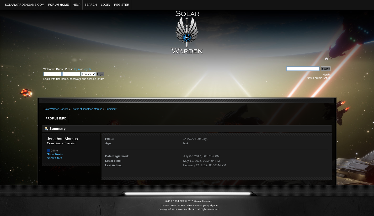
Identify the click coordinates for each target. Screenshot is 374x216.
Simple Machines (203, 201)
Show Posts (55, 154)
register (88, 69)
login (77, 69)
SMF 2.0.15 (171, 201)
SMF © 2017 (186, 201)
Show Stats (54, 158)
